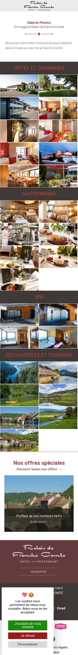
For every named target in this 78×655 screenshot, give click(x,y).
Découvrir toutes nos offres (38, 469)
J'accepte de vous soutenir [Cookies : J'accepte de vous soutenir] (27, 625)
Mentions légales (57, 647)
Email (58, 608)
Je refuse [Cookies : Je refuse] (28, 636)
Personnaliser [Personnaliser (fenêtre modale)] (27, 644)
